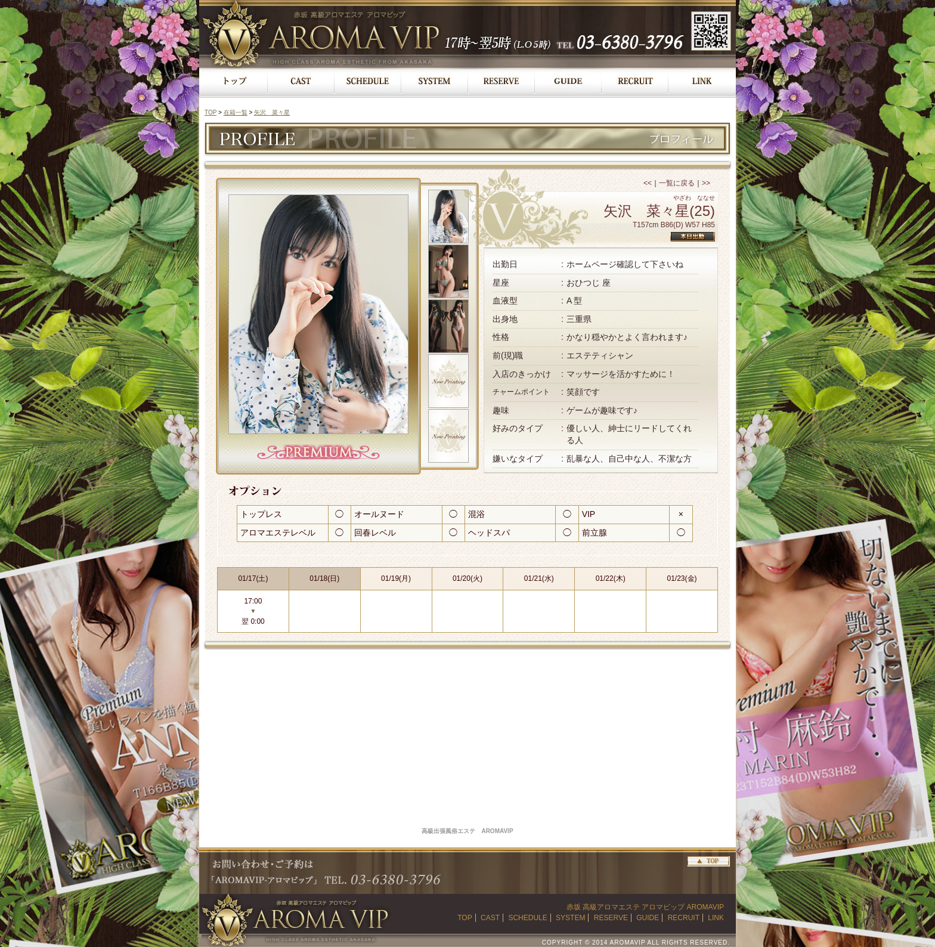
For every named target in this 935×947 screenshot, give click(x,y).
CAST (490, 918)
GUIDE (647, 918)
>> (706, 183)
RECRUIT (683, 918)
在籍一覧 (235, 112)
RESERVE (611, 918)
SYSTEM (570, 918)
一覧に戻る (677, 183)
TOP (210, 112)
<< (647, 183)
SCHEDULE (527, 918)
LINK (716, 918)
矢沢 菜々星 (272, 112)
